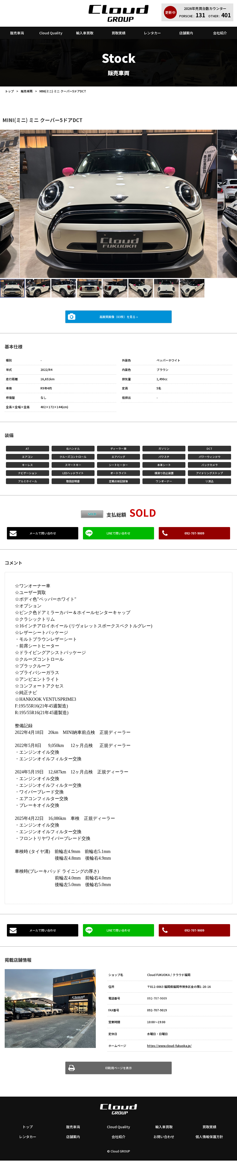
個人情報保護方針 (209, 1136)
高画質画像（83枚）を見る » (118, 317)
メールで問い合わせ (42, 533)
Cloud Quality (50, 32)
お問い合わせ (164, 1136)
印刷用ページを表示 (118, 1068)
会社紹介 (220, 32)
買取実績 (118, 32)
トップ (9, 91)
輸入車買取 (84, 32)
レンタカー (152, 32)
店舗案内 (186, 32)
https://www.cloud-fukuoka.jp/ (169, 1045)
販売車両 (17, 32)
